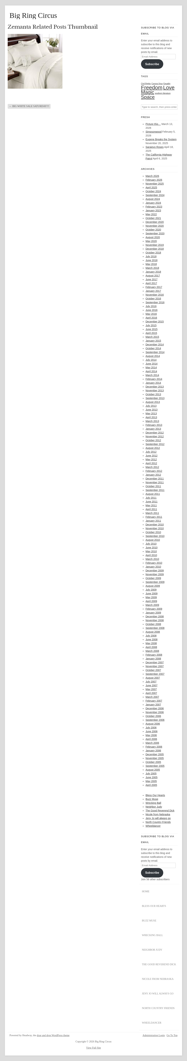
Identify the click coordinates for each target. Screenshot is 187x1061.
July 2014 (151, 359)
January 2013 (153, 428)
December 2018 (155, 248)
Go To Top (172, 1035)
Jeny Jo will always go (158, 818)
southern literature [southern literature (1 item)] (163, 93)
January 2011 (153, 520)
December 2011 (155, 478)
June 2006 (151, 731)
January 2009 (153, 612)
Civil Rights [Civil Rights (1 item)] (146, 83)
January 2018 (153, 271)
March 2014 (152, 375)
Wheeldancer (153, 825)
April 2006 (151, 739)
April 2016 (151, 317)
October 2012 (153, 440)
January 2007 (153, 704)
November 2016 (155, 294)
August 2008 (153, 631)
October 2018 (153, 252)
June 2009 (151, 593)
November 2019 (155, 244)
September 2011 (155, 490)
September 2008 (155, 628)
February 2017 (154, 287)
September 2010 (155, 536)
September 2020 (155, 233)
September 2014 (155, 352)
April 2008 (151, 647)
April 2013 (151, 417)
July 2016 (151, 306)
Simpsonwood (154, 131)
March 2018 (152, 267)
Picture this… (153, 124)
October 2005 (153, 762)
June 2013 (151, 409)
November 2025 (155, 183)
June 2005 (151, 777)
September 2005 (155, 765)
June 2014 (151, 363)
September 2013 (155, 398)
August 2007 (153, 677)
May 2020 (151, 241)
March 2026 (152, 176)
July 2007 (151, 681)
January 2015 (153, 340)
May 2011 (151, 505)
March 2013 (152, 421)
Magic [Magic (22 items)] (147, 92)
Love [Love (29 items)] (169, 87)
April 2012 (151, 463)
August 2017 (153, 275)
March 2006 (152, 742)
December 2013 (155, 386)
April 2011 (151, 509)
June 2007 (151, 685)
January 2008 (153, 658)
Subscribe (152, 64)
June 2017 (151, 279)
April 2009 (151, 601)
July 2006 (151, 727)
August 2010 (153, 539)
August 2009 (153, 585)
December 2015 (155, 321)
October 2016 (153, 298)
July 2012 (151, 451)
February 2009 (154, 608)
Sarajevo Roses (155, 147)
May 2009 (151, 597)
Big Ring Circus (33, 15)
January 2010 (153, 566)
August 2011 (153, 493)
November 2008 (155, 620)
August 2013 (153, 402)
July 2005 (151, 773)
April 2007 (151, 693)
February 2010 (154, 562)
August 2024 (153, 199)
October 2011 (153, 486)
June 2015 (151, 329)
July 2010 (151, 543)
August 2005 (153, 769)
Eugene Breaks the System (161, 139)
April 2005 (151, 785)
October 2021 (153, 218)
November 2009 (155, 574)
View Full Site (93, 1047)
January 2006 (153, 750)
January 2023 (153, 210)
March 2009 (152, 605)
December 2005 (155, 754)
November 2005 (155, 758)
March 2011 (152, 513)
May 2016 (151, 313)
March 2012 (152, 467)
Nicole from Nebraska (158, 814)
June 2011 (151, 501)
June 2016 (151, 310)
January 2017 (153, 290)
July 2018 (151, 256)
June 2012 (151, 455)
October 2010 (153, 532)
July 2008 (151, 635)
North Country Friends (158, 822)
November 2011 (155, 482)
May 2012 (151, 459)
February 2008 (154, 654)
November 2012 (155, 436)
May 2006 (151, 735)
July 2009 (151, 589)
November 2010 (155, 528)
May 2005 (151, 781)
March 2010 (152, 559)
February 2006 (154, 746)
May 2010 (151, 551)
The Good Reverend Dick (160, 810)
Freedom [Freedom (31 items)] (151, 87)
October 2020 (153, 229)
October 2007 (153, 670)
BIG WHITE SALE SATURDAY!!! (29, 106)
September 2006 (155, 719)
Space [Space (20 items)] (148, 97)
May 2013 (151, 413)
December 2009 (155, 570)
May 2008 (151, 643)
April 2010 (151, 555)
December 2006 (155, 708)
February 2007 (154, 700)
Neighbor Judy (154, 806)
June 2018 (151, 260)
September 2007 (155, 673)
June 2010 (151, 547)
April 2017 (151, 283)
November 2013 (155, 390)
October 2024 (153, 191)
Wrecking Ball (153, 802)
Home (145, 891)
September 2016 (155, 302)
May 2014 (151, 367)
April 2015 (151, 333)
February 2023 (154, 206)
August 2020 (153, 237)
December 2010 (155, 524)
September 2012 (155, 444)
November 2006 (155, 712)
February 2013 (154, 425)
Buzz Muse (152, 799)
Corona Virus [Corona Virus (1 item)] (157, 83)
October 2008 (153, 624)
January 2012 (153, 474)
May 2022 (151, 214)
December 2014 (155, 344)
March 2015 (152, 336)
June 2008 (151, 639)
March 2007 (152, 696)
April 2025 (151, 187)
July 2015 (151, 325)
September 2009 (155, 582)
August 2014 (153, 356)
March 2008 (152, 651)
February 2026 (154, 179)
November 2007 (155, 666)
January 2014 (153, 382)
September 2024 (155, 195)
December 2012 (155, 432)
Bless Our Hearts (155, 795)
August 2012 (153, 448)
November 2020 (155, 225)
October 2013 (153, 394)
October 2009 (153, 578)
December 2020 (155, 222)
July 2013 (151, 405)
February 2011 (154, 516)
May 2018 (151, 264)
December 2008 (155, 616)
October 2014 (153, 348)
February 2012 (154, 470)
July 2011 (151, 497)
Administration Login (154, 1035)
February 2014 (154, 379)
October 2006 (153, 716)
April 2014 (151, 371)
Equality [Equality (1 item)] (166, 83)
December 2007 (155, 662)
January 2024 (153, 202)
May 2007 (151, 689)
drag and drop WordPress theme (53, 1035)
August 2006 (153, 723)
